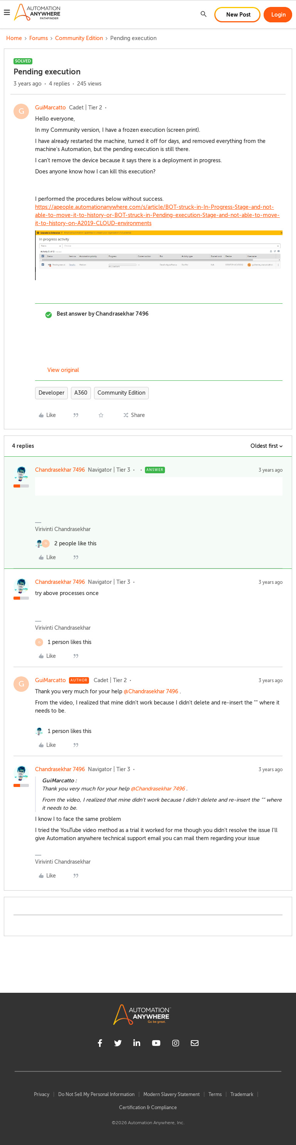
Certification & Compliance (148, 1107)
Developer (51, 393)
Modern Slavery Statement (171, 1094)
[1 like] (63, 642)
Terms (215, 1094)
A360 (80, 393)
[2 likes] (65, 544)
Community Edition (79, 38)
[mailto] (194, 1044)
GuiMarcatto (50, 108)
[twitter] (118, 1044)
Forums (38, 38)
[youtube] (156, 1044)
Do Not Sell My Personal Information (96, 1094)
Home (14, 38)
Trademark (241, 1094)
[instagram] (175, 1044)
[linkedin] (136, 1044)
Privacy (41, 1094)
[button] (7, 13)
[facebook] (100, 1044)
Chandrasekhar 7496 (60, 470)
